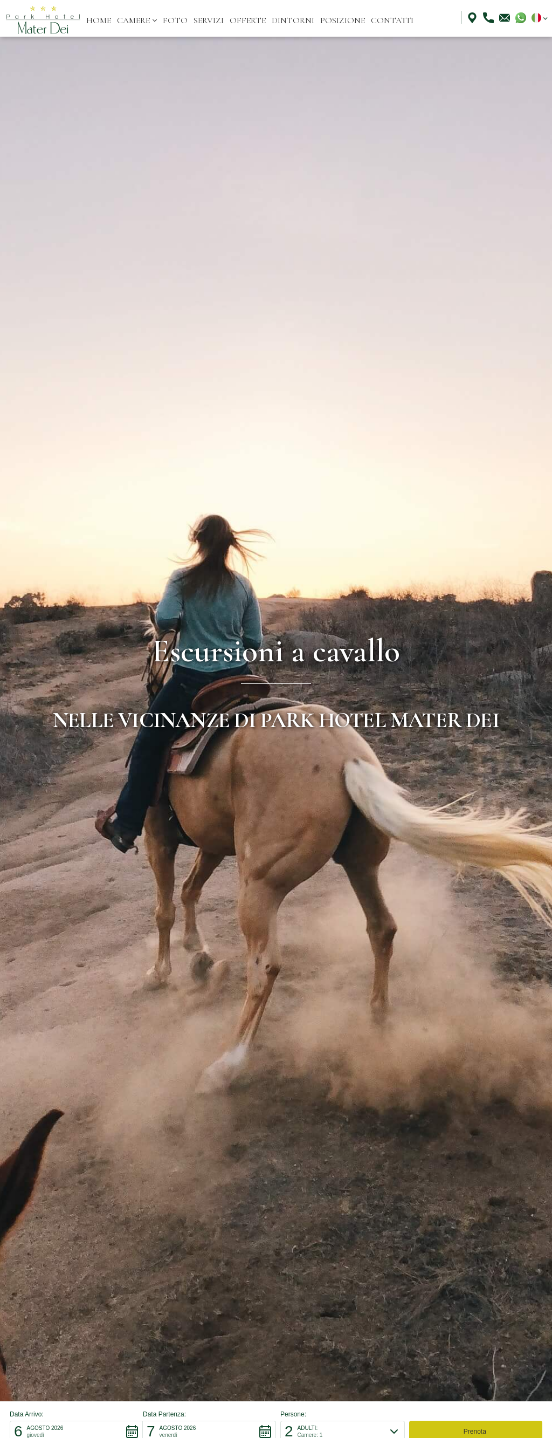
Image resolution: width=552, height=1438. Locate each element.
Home (98, 20)
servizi (209, 20)
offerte (248, 20)
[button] (137, 20)
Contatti (392, 20)
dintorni (293, 20)
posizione (342, 20)
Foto (175, 20)
